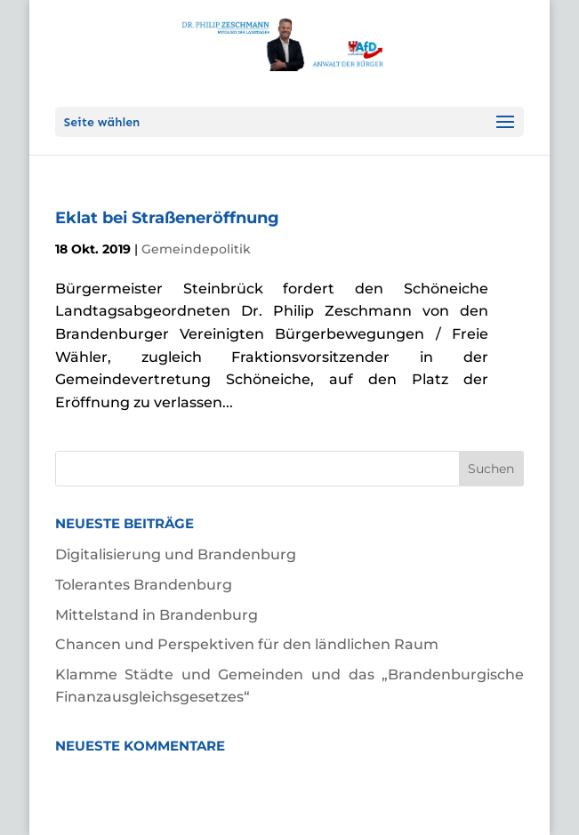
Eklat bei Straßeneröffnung (167, 218)
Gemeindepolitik (196, 249)
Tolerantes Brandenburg (143, 584)
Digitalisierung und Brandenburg (175, 554)
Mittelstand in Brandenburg (156, 614)
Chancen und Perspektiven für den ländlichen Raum (246, 644)
